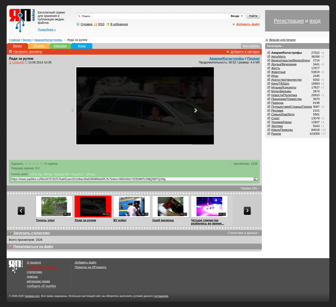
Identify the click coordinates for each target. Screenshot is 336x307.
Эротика (277, 126)
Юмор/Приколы (282, 130)
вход (314, 21)
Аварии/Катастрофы (48, 40)
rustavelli (18, 62)
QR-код (90, 174)
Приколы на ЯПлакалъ (90, 267)
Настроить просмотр (27, 51)
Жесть (275, 68)
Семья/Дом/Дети (282, 114)
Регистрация (289, 21)
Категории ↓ (275, 46)
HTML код (36, 174)
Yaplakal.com (32, 296)
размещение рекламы (42, 267)
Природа (277, 103)
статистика (34, 272)
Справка (86, 24)
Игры (274, 76)
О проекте (34, 262)
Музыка (39, 46)
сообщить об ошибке (41, 286)
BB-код (48, 174)
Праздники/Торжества (286, 99)
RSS (101, 24)
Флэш (82, 46)
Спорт (275, 118)
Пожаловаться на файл (33, 246)
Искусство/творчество (286, 79)
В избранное (119, 24)
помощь (32, 276)
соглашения (161, 296)
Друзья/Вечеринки (284, 64)
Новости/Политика (284, 95)
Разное (276, 133)
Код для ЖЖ (61, 174)
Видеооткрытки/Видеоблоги (290, 60)
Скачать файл (19, 174)
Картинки (60, 46)
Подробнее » (47, 29)
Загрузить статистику (31, 233)
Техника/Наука (281, 122)
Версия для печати (282, 40)
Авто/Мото (278, 56)
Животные (278, 72)
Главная (14, 40)
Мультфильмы (281, 91)
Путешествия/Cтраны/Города (291, 106)
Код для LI (78, 174)
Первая (253, 58)
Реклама (277, 110)
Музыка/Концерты (283, 87)
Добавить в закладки (245, 51)
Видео (27, 40)
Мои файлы (251, 46)
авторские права (38, 281)
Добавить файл (85, 262)
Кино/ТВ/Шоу (280, 83)
